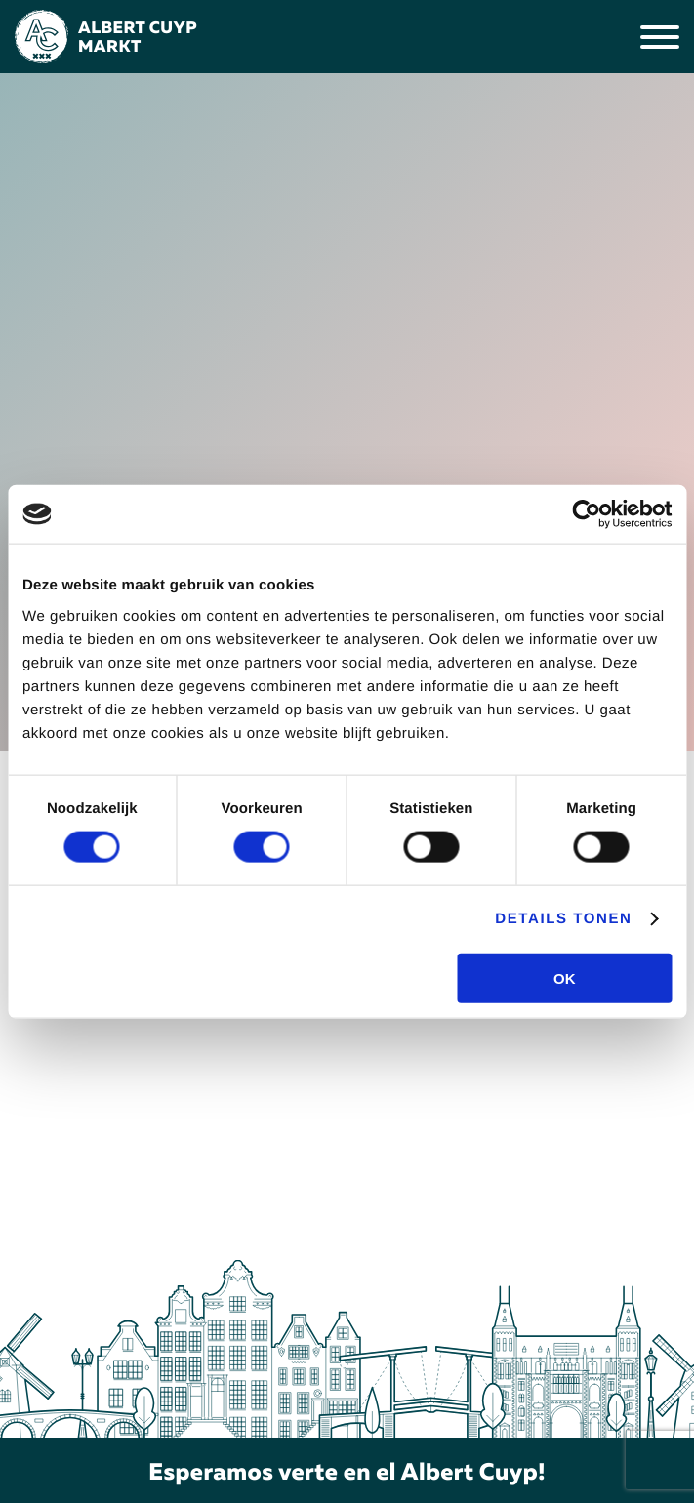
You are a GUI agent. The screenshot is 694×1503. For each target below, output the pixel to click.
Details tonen (563, 919)
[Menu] (659, 37)
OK (564, 977)
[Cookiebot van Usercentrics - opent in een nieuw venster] (586, 514)
